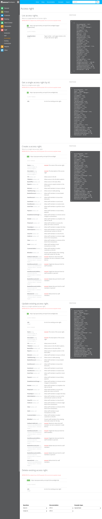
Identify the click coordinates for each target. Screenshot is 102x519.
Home (37, 2)
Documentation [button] (51, 2)
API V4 (50, 511)
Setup (42, 2)
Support (68, 2)
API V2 (50, 508)
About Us (25, 508)
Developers (11, 2)
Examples (60, 2)
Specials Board (77, 508)
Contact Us (25, 511)
